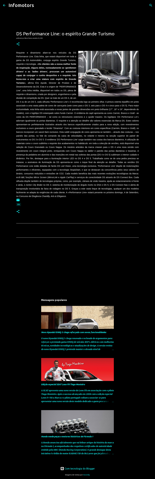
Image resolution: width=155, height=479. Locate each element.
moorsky (86, 475)
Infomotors (21, 5)
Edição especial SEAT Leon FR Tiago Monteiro (63, 384)
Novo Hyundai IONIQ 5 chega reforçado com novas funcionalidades (73, 332)
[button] (18, 44)
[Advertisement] (77, 268)
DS (18, 204)
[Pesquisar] (38, 5)
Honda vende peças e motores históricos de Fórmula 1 (67, 436)
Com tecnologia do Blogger (77, 468)
